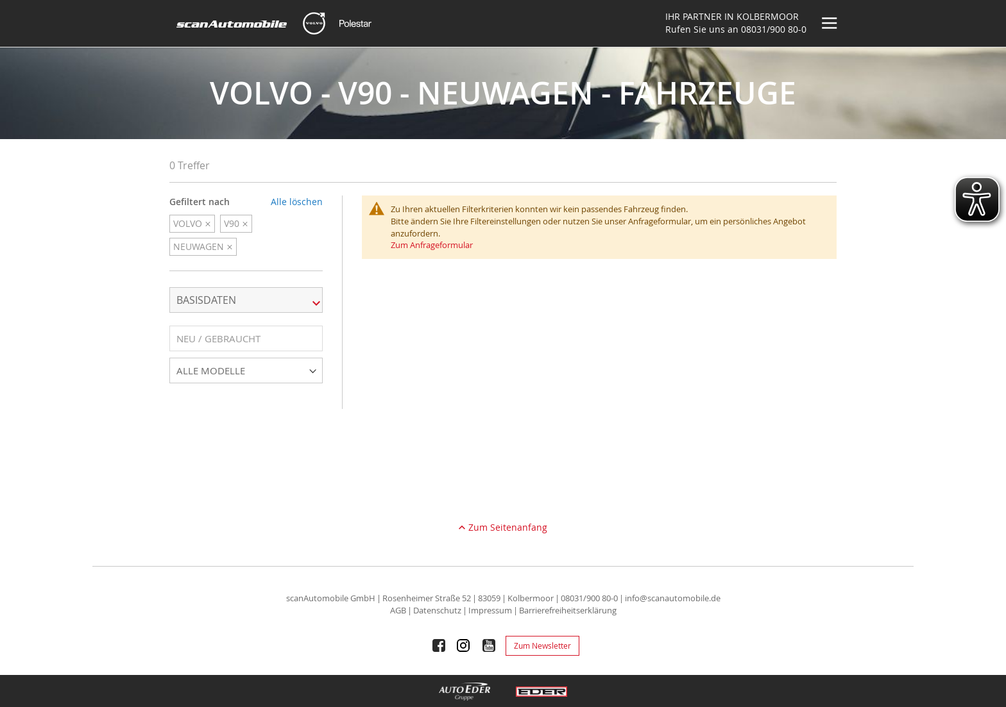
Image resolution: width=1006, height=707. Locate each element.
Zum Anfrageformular (432, 245)
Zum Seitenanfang (507, 527)
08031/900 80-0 (773, 29)
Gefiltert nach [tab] (199, 201)
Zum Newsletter (542, 645)
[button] (246, 338)
